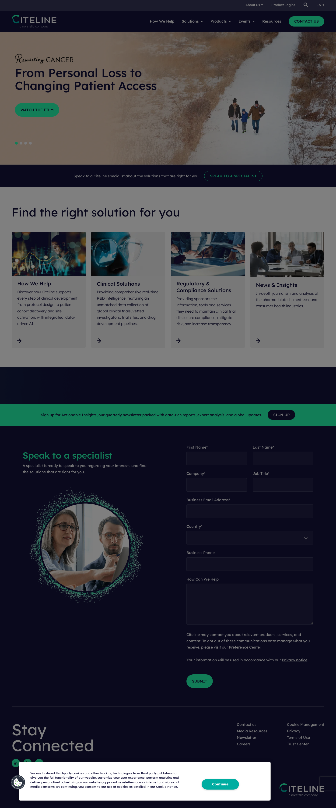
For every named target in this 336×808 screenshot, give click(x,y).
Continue (220, 784)
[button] (17, 782)
